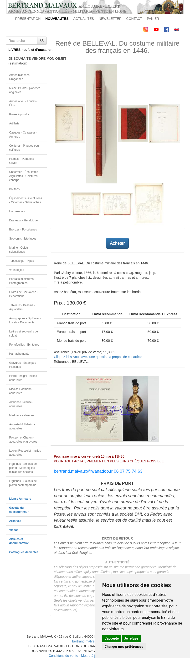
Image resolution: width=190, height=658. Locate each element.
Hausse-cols (17, 211)
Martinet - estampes (21, 415)
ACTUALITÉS (83, 19)
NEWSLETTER (110, 19)
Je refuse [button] (131, 638)
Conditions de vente (63, 656)
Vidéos (14, 530)
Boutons (14, 189)
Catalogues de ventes (23, 552)
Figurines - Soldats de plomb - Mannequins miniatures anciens (23, 468)
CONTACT (134, 19)
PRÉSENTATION (28, 19)
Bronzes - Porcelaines (23, 229)
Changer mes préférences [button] (124, 646)
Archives (15, 521)
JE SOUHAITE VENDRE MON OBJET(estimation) (28, 61)
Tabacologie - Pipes (21, 260)
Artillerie (14, 123)
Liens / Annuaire (20, 498)
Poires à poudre (19, 114)
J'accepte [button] (112, 638)
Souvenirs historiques (22, 238)
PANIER (153, 19)
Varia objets (16, 270)
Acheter (117, 243)
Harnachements (19, 353)
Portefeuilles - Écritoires (24, 344)
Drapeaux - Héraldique (23, 220)
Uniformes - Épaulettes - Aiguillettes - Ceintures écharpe (24, 176)
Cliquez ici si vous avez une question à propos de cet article (98, 357)
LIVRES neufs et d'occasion (28, 50)
